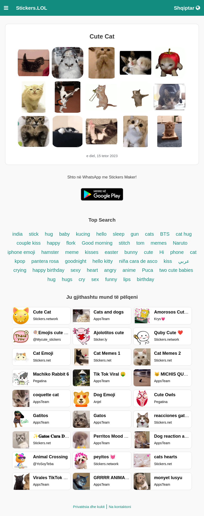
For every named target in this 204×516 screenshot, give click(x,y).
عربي (183, 261)
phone (177, 252)
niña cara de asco (138, 261)
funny (111, 279)
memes (159, 243)
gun (135, 234)
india (17, 234)
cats (150, 234)
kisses (92, 252)
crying (20, 270)
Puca (147, 270)
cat (193, 252)
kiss (168, 261)
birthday (145, 279)
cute (148, 252)
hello (101, 234)
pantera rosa (45, 261)
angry (110, 270)
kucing (83, 234)
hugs (67, 279)
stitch (124, 243)
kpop (20, 261)
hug (49, 234)
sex (95, 279)
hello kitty (103, 261)
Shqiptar (187, 8)
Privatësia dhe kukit (89, 507)
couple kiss (29, 243)
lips (127, 279)
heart (93, 270)
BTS (165, 234)
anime (129, 270)
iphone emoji (21, 252)
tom (140, 243)
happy (54, 243)
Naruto (180, 243)
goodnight (76, 261)
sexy (76, 270)
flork (71, 243)
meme (72, 252)
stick (34, 234)
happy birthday (49, 270)
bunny (131, 252)
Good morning (98, 243)
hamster (50, 252)
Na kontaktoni (120, 507)
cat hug (184, 234)
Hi (161, 252)
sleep (118, 234)
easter (111, 252)
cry (82, 279)
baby (64, 234)
